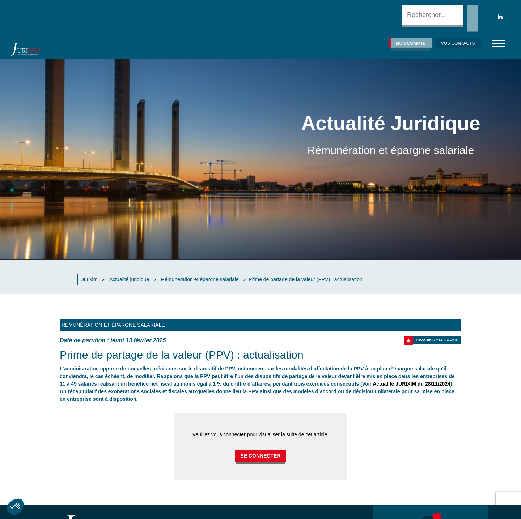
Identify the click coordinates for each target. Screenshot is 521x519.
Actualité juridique (129, 279)
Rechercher (472, 18)
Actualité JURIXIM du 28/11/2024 (411, 384)
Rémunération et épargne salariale (200, 279)
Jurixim (89, 279)
